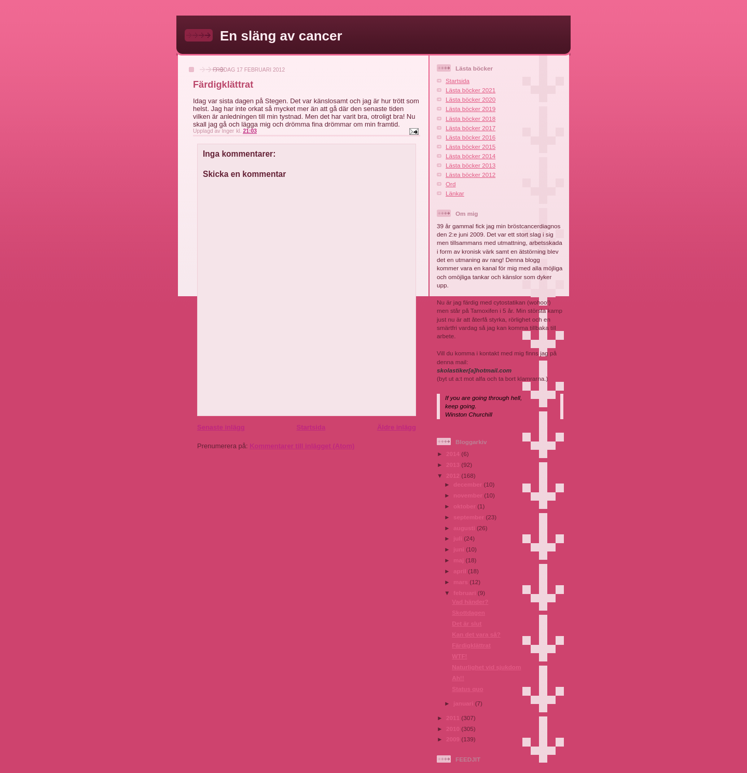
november (468, 495)
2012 (453, 475)
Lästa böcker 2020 (470, 99)
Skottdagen (468, 612)
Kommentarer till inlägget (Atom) (302, 446)
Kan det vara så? (476, 634)
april (460, 571)
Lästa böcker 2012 (470, 174)
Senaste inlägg (221, 427)
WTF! (459, 656)
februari (465, 592)
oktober (465, 506)
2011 (453, 717)
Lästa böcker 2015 (470, 146)
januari (464, 703)
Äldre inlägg (396, 427)
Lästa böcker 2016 (470, 137)
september (469, 517)
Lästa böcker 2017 (470, 128)
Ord (450, 184)
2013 (453, 464)
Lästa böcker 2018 (470, 118)
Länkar (455, 193)
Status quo (467, 688)
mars (461, 581)
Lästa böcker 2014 (470, 156)
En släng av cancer (281, 36)
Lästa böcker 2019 (470, 108)
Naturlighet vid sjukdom (486, 667)
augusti (465, 527)
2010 (453, 728)
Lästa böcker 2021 (470, 90)
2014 (453, 453)
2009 (453, 739)
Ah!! (458, 677)
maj (459, 560)
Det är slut (466, 623)
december (468, 484)
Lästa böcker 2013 (470, 165)
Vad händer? (470, 601)
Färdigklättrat (471, 645)
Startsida (310, 427)
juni (459, 549)
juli (458, 538)
